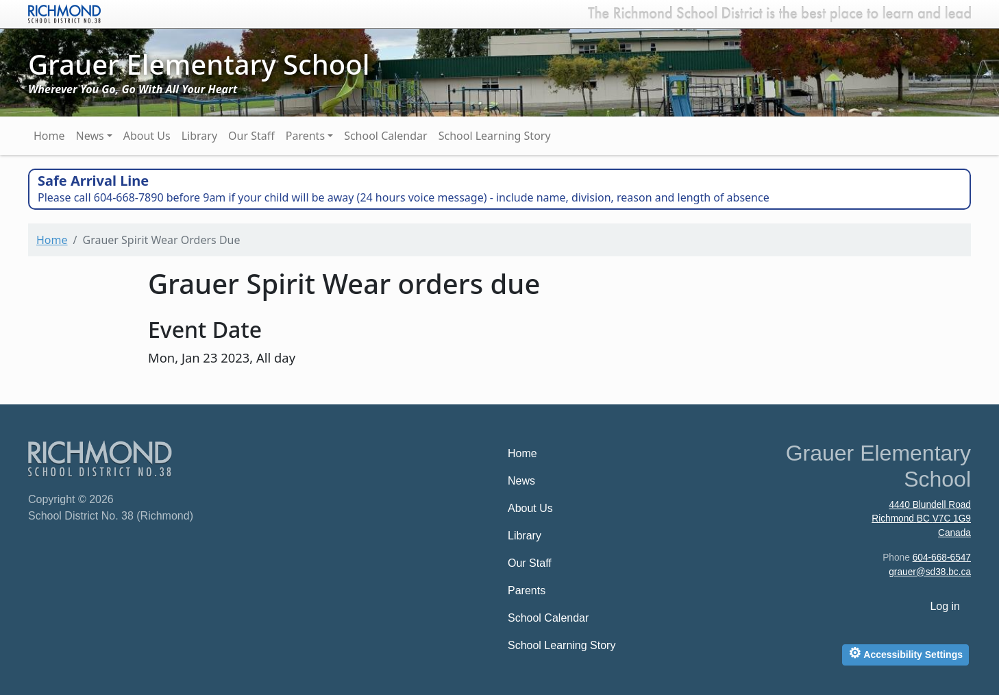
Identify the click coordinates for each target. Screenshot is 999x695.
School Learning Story (495, 135)
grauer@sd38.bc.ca (930, 572)
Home (49, 135)
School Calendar (386, 135)
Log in (945, 606)
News (90, 135)
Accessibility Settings (905, 653)
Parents (305, 135)
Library (199, 135)
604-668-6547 (942, 557)
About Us (147, 135)
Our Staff (251, 135)
